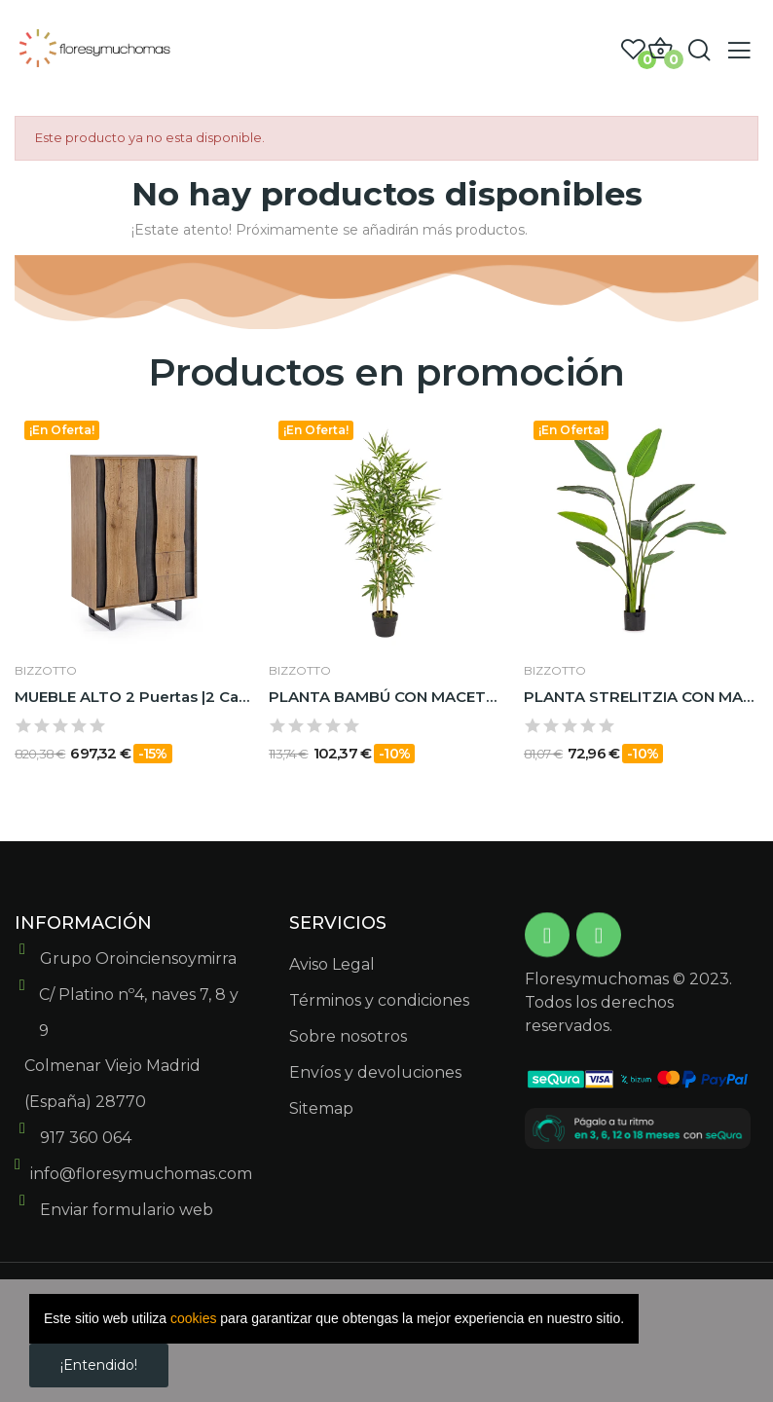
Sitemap (321, 1108)
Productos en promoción (386, 372)
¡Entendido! (98, 1365)
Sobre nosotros (348, 1036)
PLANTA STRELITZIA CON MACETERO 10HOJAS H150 (641, 696)
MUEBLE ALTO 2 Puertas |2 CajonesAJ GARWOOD (132, 696)
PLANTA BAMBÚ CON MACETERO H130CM (386, 696)
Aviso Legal (332, 964)
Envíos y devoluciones (375, 1072)
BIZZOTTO (46, 671)
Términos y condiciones (379, 1000)
